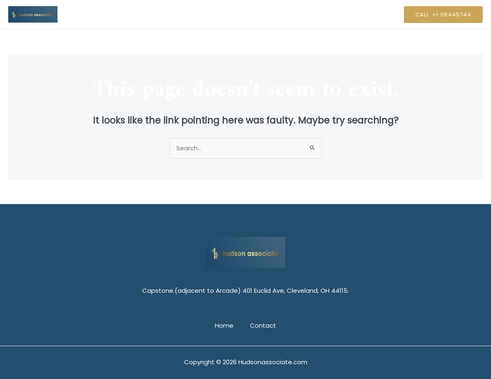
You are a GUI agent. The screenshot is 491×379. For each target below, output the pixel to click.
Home (226, 14)
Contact (261, 14)
